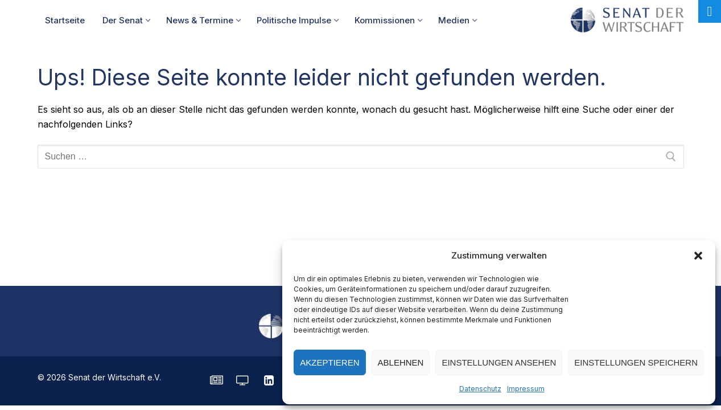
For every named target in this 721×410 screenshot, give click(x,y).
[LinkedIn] (269, 380)
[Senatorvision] (243, 380)
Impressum (526, 388)
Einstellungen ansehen (499, 362)
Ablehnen (401, 362)
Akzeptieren (329, 362)
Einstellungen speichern (636, 362)
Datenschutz (480, 388)
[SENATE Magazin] (217, 380)
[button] (698, 255)
